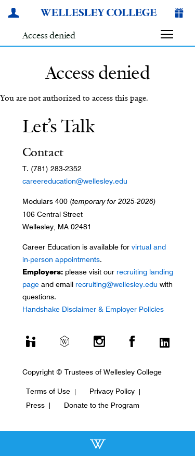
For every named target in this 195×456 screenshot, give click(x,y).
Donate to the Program (101, 405)
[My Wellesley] (15, 14)
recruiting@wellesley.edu (116, 284)
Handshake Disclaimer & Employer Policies (93, 309)
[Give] (181, 14)
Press (35, 405)
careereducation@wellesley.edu (74, 181)
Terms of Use (48, 391)
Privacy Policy (112, 391)
